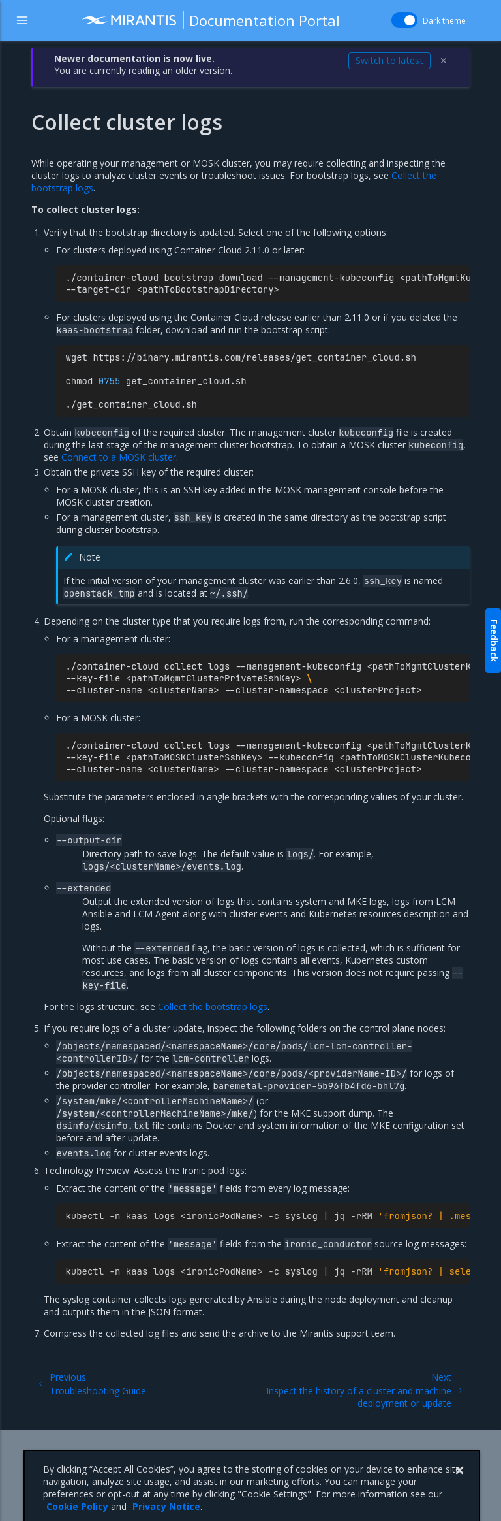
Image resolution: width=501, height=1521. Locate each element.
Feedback (494, 640)
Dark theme (444, 20)
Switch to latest (389, 60)
